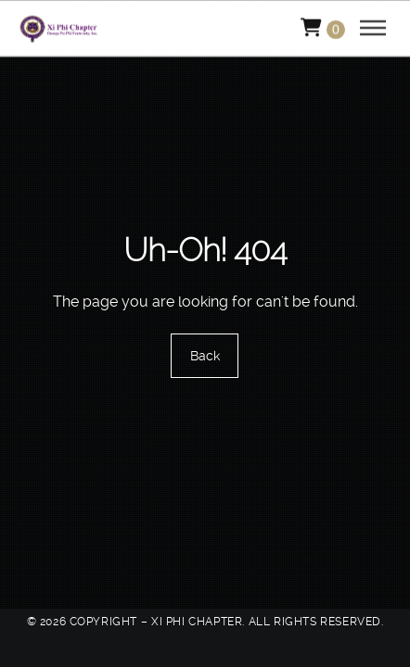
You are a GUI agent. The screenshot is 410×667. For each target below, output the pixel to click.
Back (205, 355)
